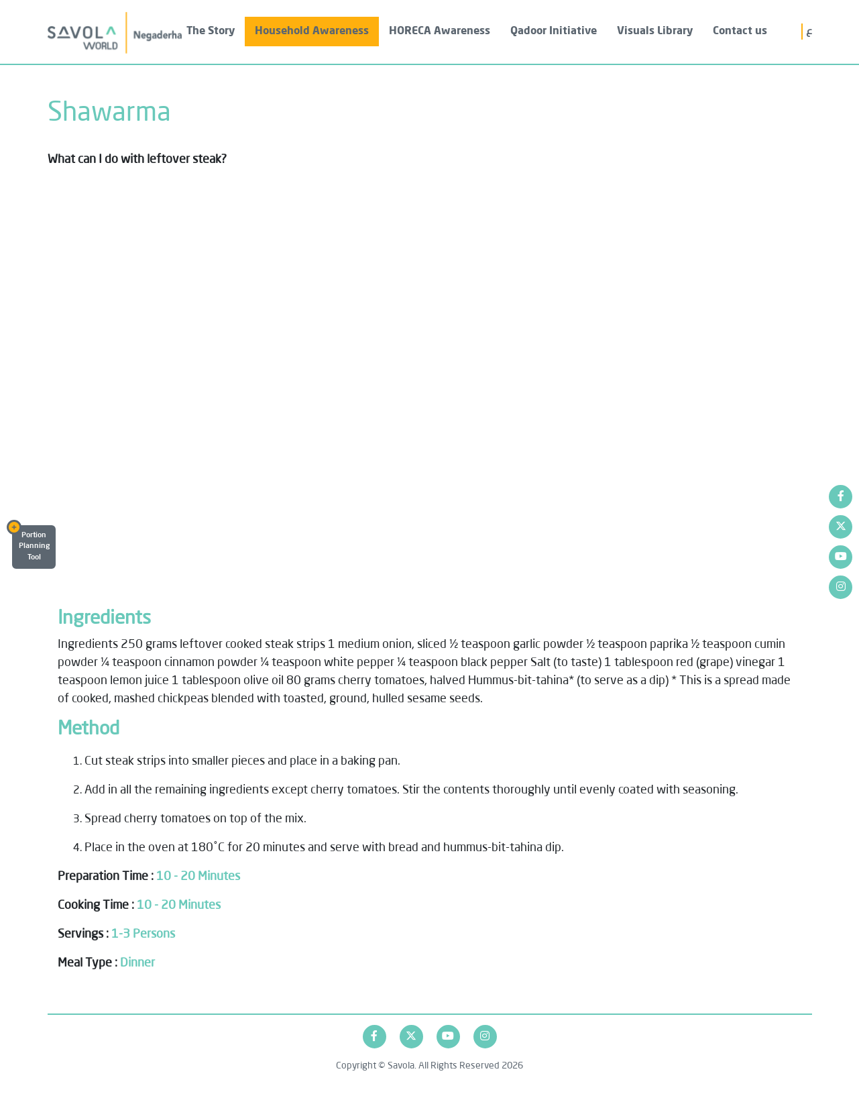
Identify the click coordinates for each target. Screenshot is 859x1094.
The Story (210, 31)
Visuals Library (655, 31)
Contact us (740, 31)
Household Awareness (312, 31)
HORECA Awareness (439, 31)
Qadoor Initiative (553, 31)
